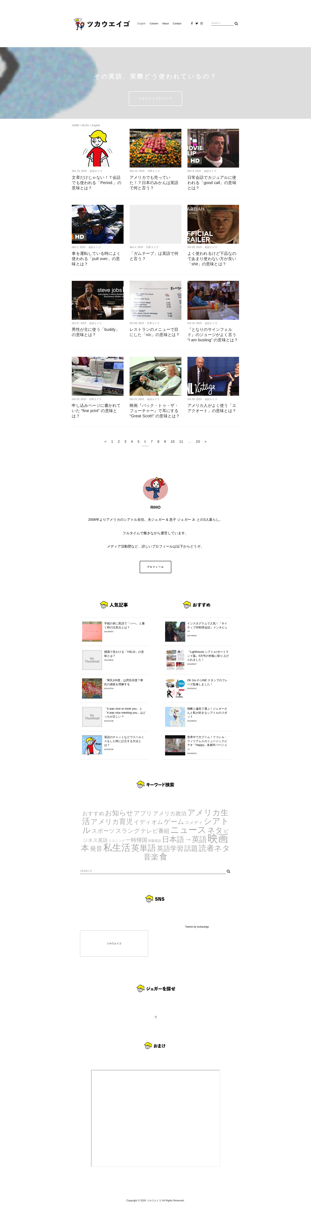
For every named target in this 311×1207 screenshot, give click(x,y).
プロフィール (155, 566)
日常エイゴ (154, 171)
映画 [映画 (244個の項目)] (218, 838)
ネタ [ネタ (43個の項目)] (215, 830)
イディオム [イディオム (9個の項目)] (148, 822)
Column (154, 23)
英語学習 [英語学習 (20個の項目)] (170, 848)
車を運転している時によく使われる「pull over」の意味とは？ (96, 258)
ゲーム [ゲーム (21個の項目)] (174, 821)
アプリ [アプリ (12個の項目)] (143, 813)
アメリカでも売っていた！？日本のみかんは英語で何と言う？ (154, 182)
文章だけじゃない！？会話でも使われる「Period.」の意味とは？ (96, 182)
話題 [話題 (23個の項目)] (191, 848)
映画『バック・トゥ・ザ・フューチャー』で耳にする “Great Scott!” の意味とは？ (155, 410)
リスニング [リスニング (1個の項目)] (116, 841)
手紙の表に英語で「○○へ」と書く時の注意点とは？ (125, 627)
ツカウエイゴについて (155, 98)
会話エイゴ (96, 171)
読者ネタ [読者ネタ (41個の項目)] (214, 848)
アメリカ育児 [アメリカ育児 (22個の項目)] (112, 821)
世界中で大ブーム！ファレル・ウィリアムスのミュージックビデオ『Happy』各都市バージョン (208, 745)
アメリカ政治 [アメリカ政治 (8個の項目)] (170, 813)
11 (181, 441)
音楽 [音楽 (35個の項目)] (151, 857)
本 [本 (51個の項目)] (85, 848)
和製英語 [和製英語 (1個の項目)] (154, 841)
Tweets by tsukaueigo (197, 926)
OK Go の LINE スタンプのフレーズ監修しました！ (208, 684)
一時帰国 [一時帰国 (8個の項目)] (137, 840)
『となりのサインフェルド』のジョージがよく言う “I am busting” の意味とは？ (212, 334)
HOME (75, 125)
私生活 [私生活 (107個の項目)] (117, 848)
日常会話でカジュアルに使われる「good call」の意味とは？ (211, 182)
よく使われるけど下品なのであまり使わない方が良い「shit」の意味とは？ (211, 258)
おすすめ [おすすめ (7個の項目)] (93, 813)
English (141, 23)
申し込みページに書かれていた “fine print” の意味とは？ (96, 410)
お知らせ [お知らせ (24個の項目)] (119, 813)
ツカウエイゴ (114, 943)
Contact (177, 23)
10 (173, 441)
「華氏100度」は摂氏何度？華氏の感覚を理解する (125, 684)
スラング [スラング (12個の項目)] (127, 830)
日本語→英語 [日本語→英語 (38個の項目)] (184, 839)
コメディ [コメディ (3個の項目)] (194, 822)
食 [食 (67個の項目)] (163, 856)
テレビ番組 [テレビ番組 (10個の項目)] (155, 831)
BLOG (85, 125)
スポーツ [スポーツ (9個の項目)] (103, 831)
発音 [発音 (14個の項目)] (96, 848)
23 (198, 441)
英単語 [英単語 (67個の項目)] (143, 848)
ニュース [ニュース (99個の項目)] (188, 830)
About (165, 23)
